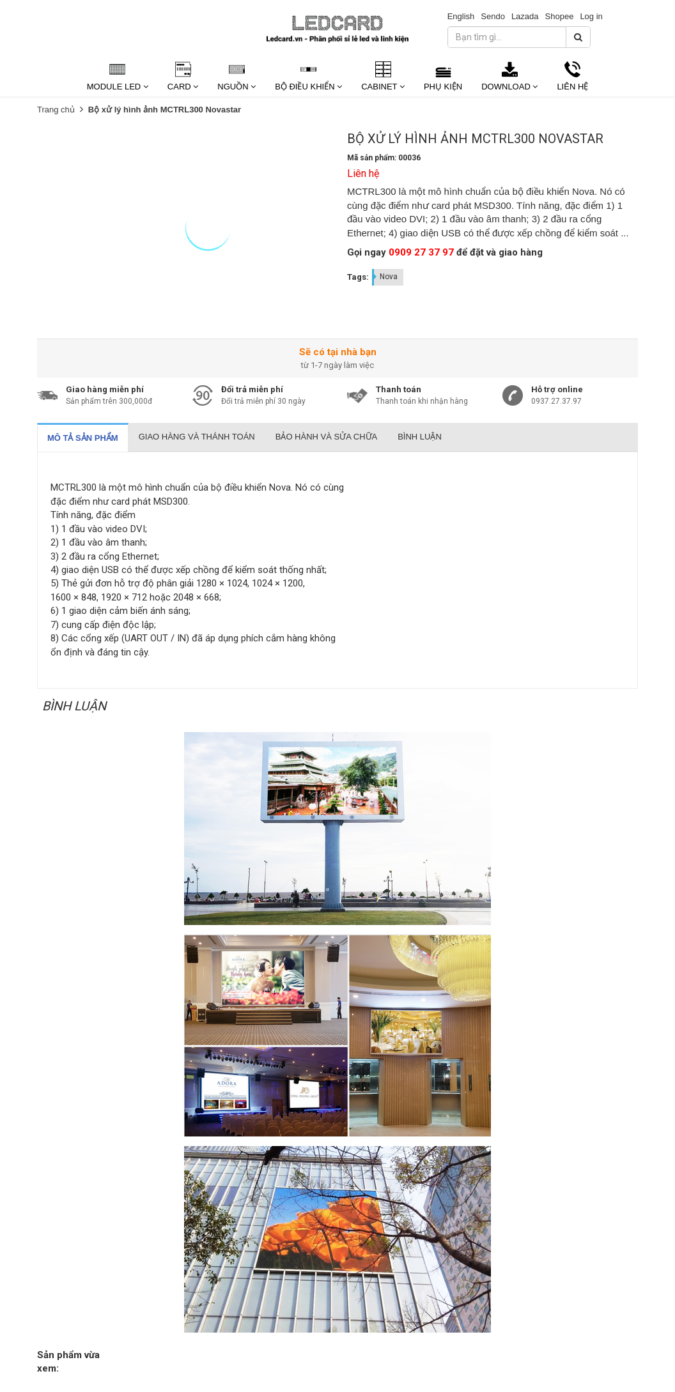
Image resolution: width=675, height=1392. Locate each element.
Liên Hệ (572, 86)
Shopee (559, 16)
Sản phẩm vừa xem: (68, 1361)
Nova (389, 276)
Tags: (358, 277)
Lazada (525, 16)
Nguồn (236, 86)
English (461, 16)
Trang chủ (56, 109)
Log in (591, 16)
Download (509, 86)
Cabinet (383, 86)
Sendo (493, 16)
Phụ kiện (443, 86)
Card (182, 86)
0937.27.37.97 (556, 401)
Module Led (117, 86)
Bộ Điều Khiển (308, 86)
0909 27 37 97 (421, 252)
